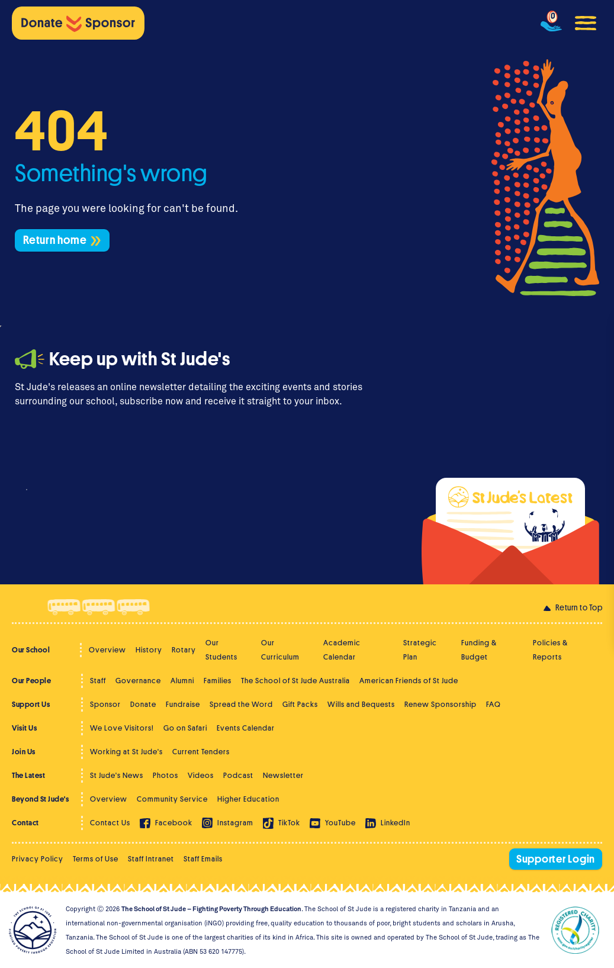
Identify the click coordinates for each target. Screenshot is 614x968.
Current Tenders (201, 751)
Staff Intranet (151, 859)
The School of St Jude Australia (295, 680)
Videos (201, 775)
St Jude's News (116, 775)
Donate (143, 704)
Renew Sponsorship (440, 704)
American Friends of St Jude (408, 680)
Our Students (221, 650)
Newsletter (283, 775)
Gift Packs (300, 704)
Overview (107, 650)
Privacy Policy (37, 859)
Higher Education (248, 799)
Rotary (184, 650)
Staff (98, 680)
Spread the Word (241, 704)
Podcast (238, 775)
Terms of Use (95, 859)
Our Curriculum (280, 650)
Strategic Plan (420, 650)
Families (218, 680)
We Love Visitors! (122, 728)
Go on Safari (185, 728)
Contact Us (110, 823)
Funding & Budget (479, 650)
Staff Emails (203, 859)
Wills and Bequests (361, 704)
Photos (165, 775)
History (149, 650)
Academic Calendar (342, 650)
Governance (138, 680)
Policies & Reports (550, 650)
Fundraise (183, 704)
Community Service (172, 799)
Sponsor (105, 704)
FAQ (493, 704)
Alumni (182, 680)
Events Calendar (246, 728)
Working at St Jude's (126, 751)
